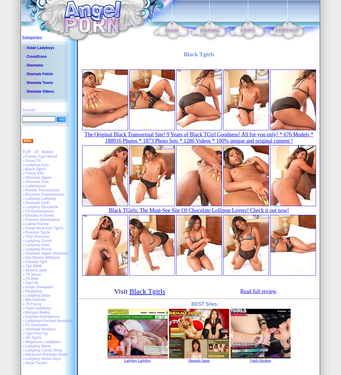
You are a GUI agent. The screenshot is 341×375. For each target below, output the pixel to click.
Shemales (35, 65)
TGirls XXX (34, 173)
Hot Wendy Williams (42, 258)
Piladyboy (33, 291)
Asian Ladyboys (40, 48)
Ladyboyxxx (35, 186)
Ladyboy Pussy (38, 249)
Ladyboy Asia (37, 165)
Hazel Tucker (36, 363)
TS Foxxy (33, 304)
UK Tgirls (33, 338)
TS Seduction (36, 325)
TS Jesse (33, 274)
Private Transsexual (42, 190)
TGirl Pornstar (37, 236)
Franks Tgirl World (41, 156)
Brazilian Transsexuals (44, 194)
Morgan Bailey (37, 312)
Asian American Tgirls (44, 228)
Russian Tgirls (37, 232)
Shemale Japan (38, 177)
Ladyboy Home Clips (43, 359)
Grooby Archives (39, 215)
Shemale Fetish (40, 74)
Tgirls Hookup (260, 360)
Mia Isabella (35, 300)
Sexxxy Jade (36, 270)
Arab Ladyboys (38, 308)
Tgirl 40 (31, 283)
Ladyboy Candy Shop (43, 350)
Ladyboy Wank (38, 346)
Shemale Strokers (40, 329)
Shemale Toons (40, 83)
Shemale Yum (37, 182)
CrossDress (37, 56)
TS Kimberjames (39, 211)
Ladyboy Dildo (37, 295)
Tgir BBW (33, 266)
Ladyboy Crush (38, 241)
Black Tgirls (35, 169)
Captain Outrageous (42, 317)
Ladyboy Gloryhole (41, 207)
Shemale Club (37, 203)
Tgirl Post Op (36, 333)
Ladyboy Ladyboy (40, 199)
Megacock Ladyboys (43, 342)
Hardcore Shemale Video (46, 354)
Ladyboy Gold (37, 245)
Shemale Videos (40, 91)
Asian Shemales (39, 287)
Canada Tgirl (36, 262)
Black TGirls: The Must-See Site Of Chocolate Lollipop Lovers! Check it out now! (199, 210)
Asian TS (33, 161)
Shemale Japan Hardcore (46, 253)
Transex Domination (42, 220)
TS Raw (31, 279)
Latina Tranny (37, 224)
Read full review (258, 291)
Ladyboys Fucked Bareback (49, 321)
